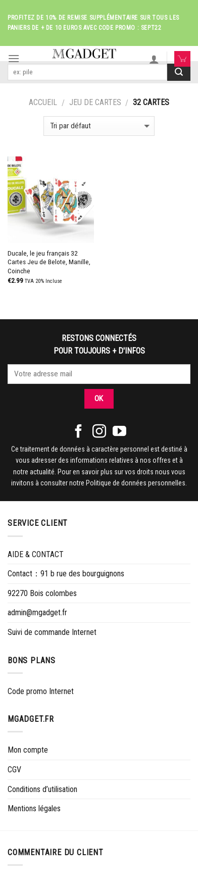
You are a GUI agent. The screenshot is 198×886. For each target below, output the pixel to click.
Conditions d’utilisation (42, 789)
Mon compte (28, 750)
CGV (14, 769)
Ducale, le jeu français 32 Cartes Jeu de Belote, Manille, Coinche (49, 262)
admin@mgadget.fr (37, 612)
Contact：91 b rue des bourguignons (66, 573)
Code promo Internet (41, 691)
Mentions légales (34, 808)
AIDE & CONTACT (36, 554)
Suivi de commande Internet (52, 632)
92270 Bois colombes (42, 593)
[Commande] (99, 126)
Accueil (43, 102)
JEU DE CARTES (95, 102)
